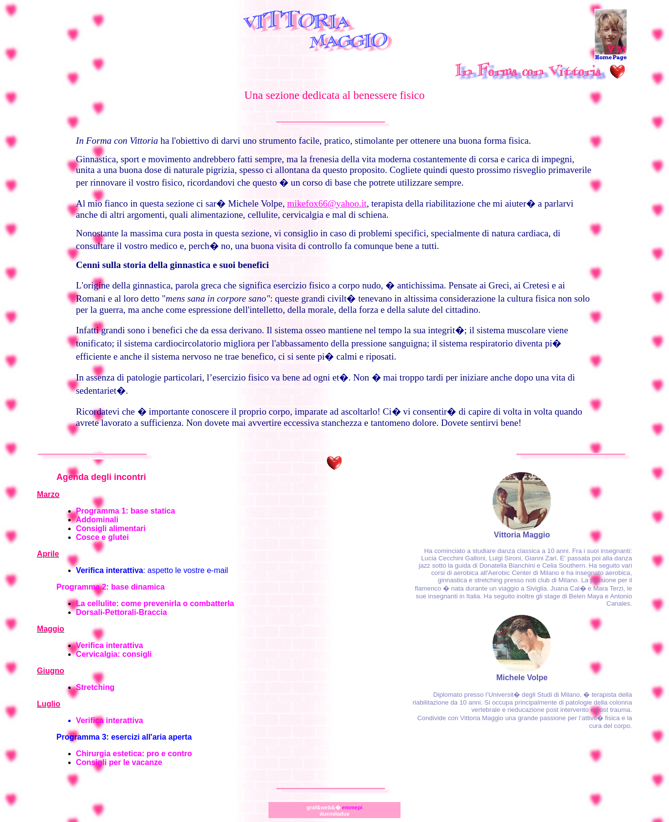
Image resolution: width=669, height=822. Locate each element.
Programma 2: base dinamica (111, 587)
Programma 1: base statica (125, 511)
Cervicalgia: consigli (114, 654)
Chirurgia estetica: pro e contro (134, 753)
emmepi (352, 807)
